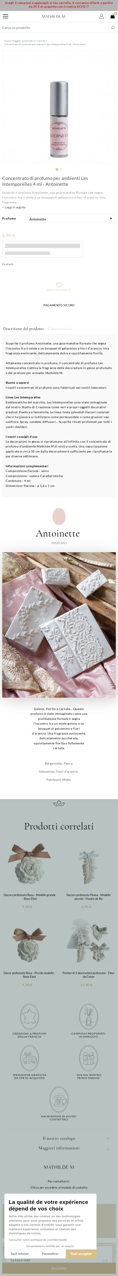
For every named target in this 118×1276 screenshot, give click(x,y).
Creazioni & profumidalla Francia (30, 1035)
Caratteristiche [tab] (60, 328)
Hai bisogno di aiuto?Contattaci (59, 1118)
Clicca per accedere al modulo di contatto (59, 1187)
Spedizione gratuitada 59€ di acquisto (29, 1077)
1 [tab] (56, 169)
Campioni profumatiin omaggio (88, 1035)
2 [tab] (61, 169)
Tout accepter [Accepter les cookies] (81, 1254)
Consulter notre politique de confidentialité (38, 1239)
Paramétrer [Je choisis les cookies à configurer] (50, 1254)
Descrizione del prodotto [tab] (23, 328)
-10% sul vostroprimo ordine (88, 1077)
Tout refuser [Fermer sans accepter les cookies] (20, 1254)
